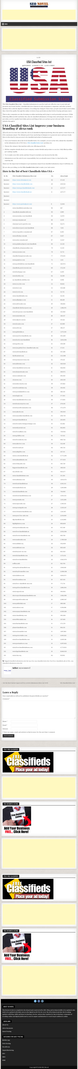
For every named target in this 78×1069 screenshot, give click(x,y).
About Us (5, 1025)
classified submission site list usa (20, 661)
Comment (6, 699)
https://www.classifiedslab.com (22, 184)
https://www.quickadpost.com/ (22, 204)
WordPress (6, 1047)
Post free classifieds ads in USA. (60, 661)
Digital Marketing (8, 1050)
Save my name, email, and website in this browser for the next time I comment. (29, 732)
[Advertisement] (39, 15)
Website (5, 729)
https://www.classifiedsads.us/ (22, 192)
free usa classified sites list (40, 661)
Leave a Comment (50, 65)
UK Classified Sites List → (68, 683)
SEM (3, 1060)
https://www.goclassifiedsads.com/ (23, 188)
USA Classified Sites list (39, 62)
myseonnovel (27, 65)
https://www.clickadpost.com (21, 180)
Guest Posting (6, 1031)
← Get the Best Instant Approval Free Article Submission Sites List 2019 (24, 683)
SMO (3, 1057)
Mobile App (6, 1040)
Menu (6, 24)
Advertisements (7, 1028)
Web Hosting (6, 1043)
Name (5, 721)
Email (5, 725)
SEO (39, 57)
